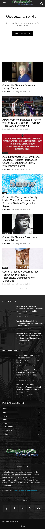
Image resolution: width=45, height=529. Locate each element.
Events (5, 267)
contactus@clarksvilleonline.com (24, 491)
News (4, 193)
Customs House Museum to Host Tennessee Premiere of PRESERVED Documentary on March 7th (20, 276)
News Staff (6, 92)
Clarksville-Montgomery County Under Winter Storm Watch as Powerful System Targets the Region (19, 202)
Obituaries (6, 81)
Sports (5, 115)
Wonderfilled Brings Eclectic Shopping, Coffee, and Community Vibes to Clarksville (29, 323)
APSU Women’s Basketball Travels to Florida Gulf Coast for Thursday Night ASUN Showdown (21, 122)
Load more (22, 288)
